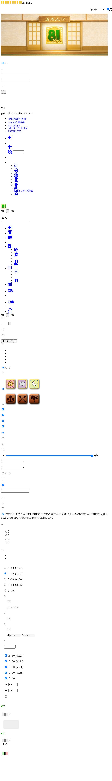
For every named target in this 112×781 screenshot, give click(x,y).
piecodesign (14, 125)
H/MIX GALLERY (17, 128)
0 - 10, (9, 590)
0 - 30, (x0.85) (13, 585)
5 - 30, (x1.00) (13, 579)
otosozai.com (14, 131)
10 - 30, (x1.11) (13, 573)
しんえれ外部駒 (16, 122)
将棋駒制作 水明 (17, 118)
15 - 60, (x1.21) (13, 568)
